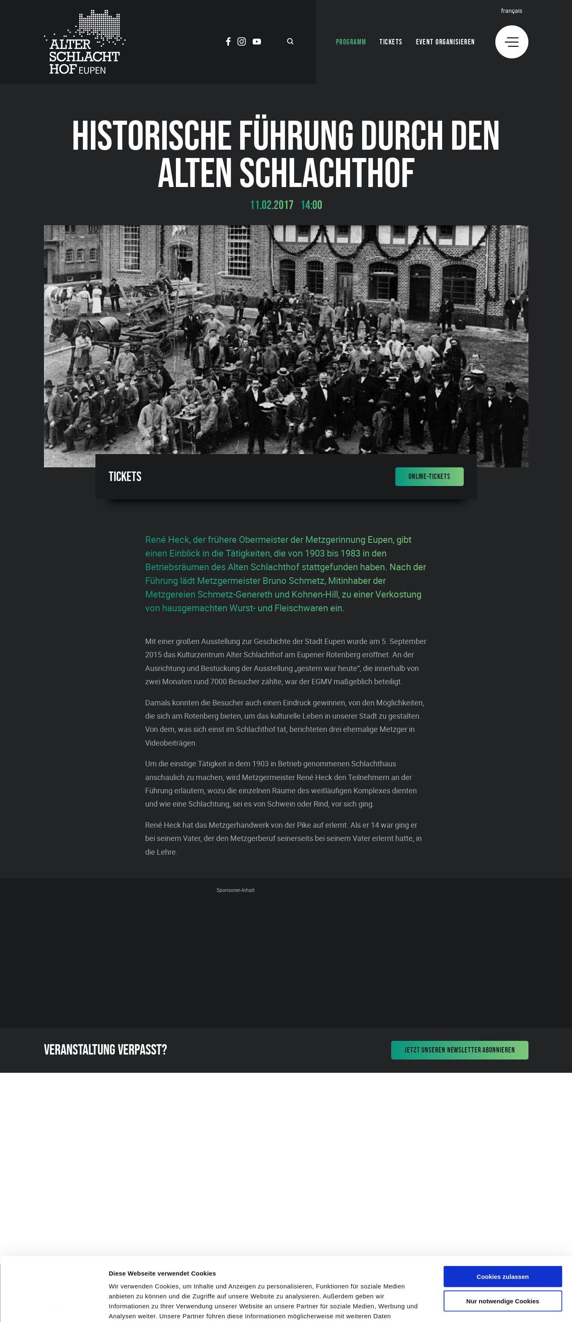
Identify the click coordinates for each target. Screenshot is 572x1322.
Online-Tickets (429, 476)
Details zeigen (441, 1305)
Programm (351, 42)
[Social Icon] (228, 43)
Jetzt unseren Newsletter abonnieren (459, 1050)
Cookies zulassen (503, 1212)
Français (511, 11)
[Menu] (511, 41)
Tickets (391, 42)
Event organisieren (445, 42)
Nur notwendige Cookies (502, 1237)
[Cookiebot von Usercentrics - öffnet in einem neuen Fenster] (53, 1306)
